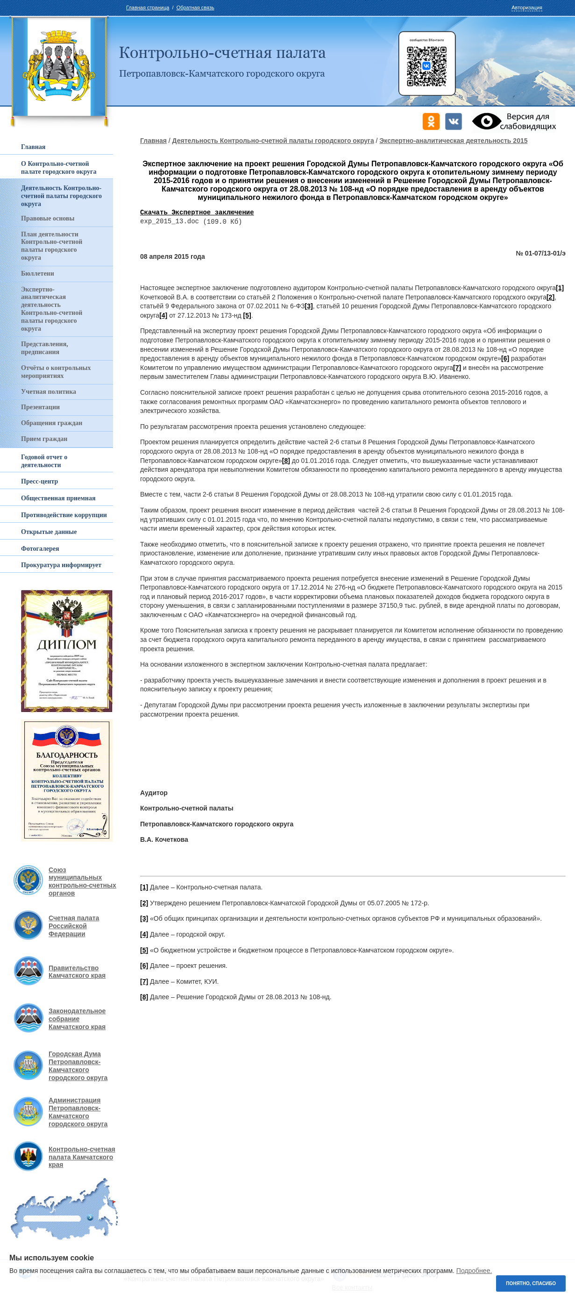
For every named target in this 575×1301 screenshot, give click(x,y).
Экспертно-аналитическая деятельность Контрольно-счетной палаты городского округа (51, 309)
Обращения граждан (51, 423)
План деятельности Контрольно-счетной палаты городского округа (51, 246)
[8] (286, 461)
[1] (560, 288)
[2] (550, 297)
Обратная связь (195, 7)
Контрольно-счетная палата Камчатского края (82, 1157)
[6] (505, 359)
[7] (457, 368)
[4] (163, 316)
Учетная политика (48, 391)
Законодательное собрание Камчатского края (77, 1019)
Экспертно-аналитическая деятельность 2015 (453, 140)
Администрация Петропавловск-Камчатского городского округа (78, 1111)
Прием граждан (44, 438)
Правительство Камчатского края (77, 972)
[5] (247, 316)
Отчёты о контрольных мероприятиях (56, 371)
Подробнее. (474, 1270)
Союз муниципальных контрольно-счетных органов (82, 881)
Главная (153, 140)
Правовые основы (47, 218)
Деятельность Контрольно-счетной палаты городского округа (273, 140)
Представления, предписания (44, 348)
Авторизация (526, 7)
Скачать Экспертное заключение (197, 212)
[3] (309, 306)
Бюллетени (37, 273)
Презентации (40, 407)
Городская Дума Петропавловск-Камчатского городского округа (78, 1065)
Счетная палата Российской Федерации (74, 926)
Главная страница (147, 7)
